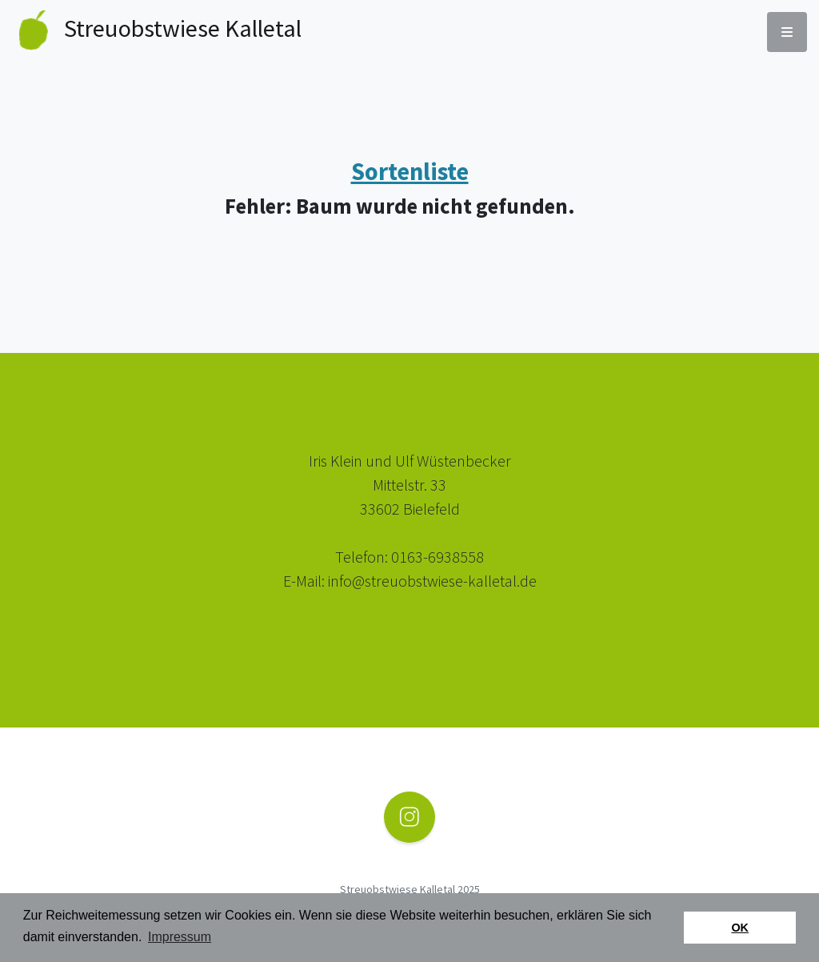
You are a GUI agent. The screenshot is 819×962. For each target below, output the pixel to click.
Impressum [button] (179, 937)
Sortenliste (410, 171)
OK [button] (740, 927)
